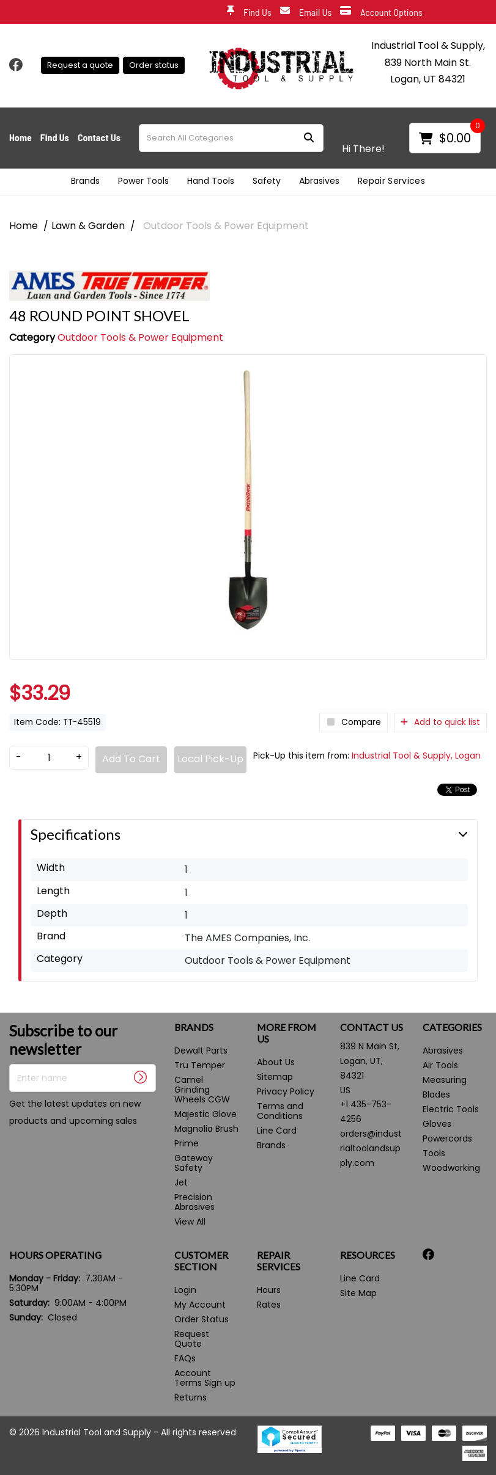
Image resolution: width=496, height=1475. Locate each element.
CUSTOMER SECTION (201, 1261)
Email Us (306, 12)
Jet (181, 1182)
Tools (434, 1153)
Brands (85, 181)
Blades (436, 1094)
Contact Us (99, 137)
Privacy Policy (285, 1091)
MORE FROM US (286, 1033)
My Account (200, 1304)
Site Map (358, 1293)
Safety (267, 181)
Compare (353, 722)
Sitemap (275, 1077)
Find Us (249, 12)
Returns (190, 1397)
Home (20, 137)
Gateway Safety (193, 1163)
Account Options (381, 12)
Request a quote (80, 65)
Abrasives (319, 181)
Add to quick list (440, 722)
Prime (186, 1143)
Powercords (447, 1138)
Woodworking (451, 1168)
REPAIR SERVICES (278, 1261)
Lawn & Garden (88, 226)
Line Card (277, 1130)
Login (185, 1290)
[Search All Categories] (231, 138)
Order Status (201, 1319)
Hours (269, 1290)
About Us (276, 1062)
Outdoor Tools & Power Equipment (226, 226)
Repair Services (391, 181)
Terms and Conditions (280, 1111)
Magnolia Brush (206, 1129)
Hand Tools (210, 181)
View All (189, 1221)
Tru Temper (199, 1065)
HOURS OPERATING (55, 1255)
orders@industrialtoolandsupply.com (371, 1148)
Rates (269, 1304)
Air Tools (440, 1065)
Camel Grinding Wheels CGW (202, 1089)
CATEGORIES (452, 1027)
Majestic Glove (205, 1114)
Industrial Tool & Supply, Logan (416, 755)
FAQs (185, 1358)
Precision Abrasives (194, 1202)
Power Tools (143, 181)
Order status (154, 65)
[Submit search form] (308, 137)
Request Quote (191, 1339)
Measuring (445, 1080)
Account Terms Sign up (204, 1378)
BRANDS (193, 1027)
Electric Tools (451, 1109)
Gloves (437, 1124)
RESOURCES (367, 1255)
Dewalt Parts (201, 1050)
